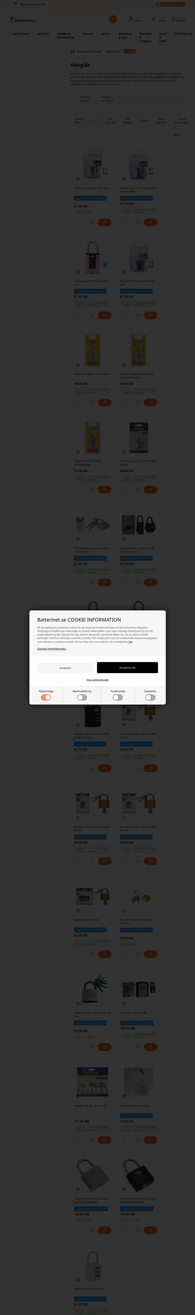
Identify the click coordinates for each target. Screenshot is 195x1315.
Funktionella (118, 695)
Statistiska (150, 695)
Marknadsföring (82, 695)
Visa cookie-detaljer (97, 680)
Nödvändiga (46, 695)
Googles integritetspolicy (51, 648)
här (130, 641)
